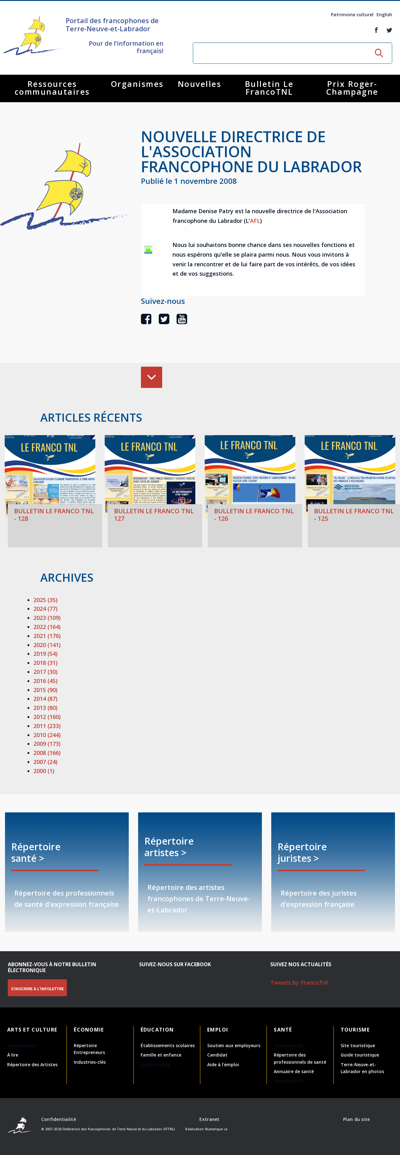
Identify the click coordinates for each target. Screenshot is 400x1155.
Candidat (217, 1055)
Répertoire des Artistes (32, 1064)
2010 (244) (47, 735)
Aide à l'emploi (223, 1064)
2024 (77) (45, 608)
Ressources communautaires (52, 87)
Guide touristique (360, 1055)
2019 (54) (45, 653)
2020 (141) (47, 645)
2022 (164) (47, 626)
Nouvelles (200, 83)
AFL (255, 220)
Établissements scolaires (168, 1045)
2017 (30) (45, 671)
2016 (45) (45, 681)
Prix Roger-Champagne (352, 87)
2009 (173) (47, 743)
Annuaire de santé (294, 1071)
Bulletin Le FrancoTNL (269, 87)
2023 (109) (47, 617)
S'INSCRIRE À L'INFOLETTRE (37, 989)
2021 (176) (47, 636)
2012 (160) (47, 717)
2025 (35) (45, 600)
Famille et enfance (161, 1055)
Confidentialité (58, 1119)
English (384, 15)
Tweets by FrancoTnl (299, 982)
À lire (12, 1055)
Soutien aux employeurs (233, 1045)
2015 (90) (45, 690)
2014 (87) (45, 698)
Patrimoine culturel (352, 15)
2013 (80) (45, 707)
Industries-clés (90, 1062)
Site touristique (358, 1045)
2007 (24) (45, 762)
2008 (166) (47, 752)
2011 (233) (47, 726)
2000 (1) (43, 771)
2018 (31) (45, 662)
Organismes (137, 83)
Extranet (209, 1119)
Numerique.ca (216, 1129)
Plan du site (356, 1119)
